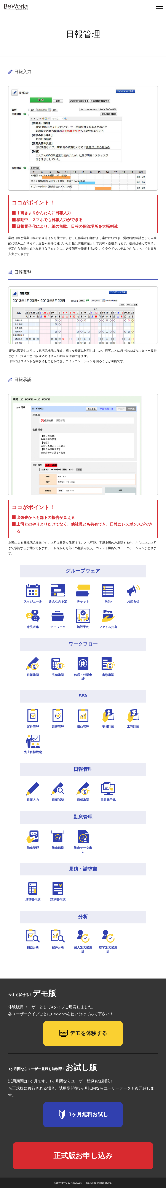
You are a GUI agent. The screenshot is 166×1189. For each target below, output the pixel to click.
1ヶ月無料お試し (83, 1114)
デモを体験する (83, 1033)
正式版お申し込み (83, 1156)
